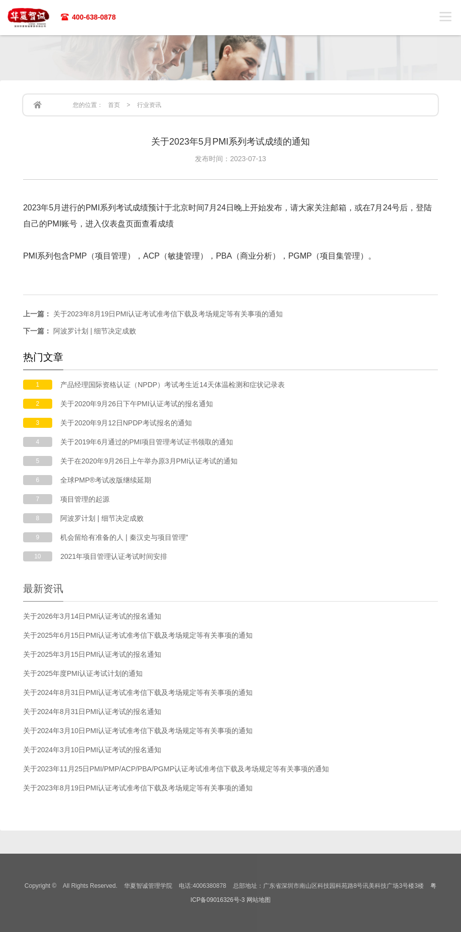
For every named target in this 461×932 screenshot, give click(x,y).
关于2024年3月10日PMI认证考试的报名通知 (92, 750)
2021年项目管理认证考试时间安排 (113, 556)
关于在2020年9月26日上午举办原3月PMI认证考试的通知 (149, 461)
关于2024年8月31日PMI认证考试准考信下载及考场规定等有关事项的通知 (138, 692)
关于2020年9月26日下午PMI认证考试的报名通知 (136, 404)
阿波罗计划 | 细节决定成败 (79, 331)
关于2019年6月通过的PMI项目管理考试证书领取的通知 (146, 442)
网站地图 (259, 899)
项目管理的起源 (84, 499)
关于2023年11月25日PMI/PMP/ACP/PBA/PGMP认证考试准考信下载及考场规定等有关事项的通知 (176, 769)
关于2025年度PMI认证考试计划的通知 (83, 673)
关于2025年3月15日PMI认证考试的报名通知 (92, 654)
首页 (114, 104)
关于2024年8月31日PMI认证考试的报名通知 (92, 712)
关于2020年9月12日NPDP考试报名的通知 (125, 423)
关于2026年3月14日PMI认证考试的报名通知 (92, 616)
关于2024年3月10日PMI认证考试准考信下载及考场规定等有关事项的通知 (138, 731)
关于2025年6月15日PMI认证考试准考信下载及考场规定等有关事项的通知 (138, 635)
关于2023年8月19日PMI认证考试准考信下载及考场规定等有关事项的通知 (153, 314)
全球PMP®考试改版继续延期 (105, 480)
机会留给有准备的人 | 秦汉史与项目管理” (124, 537)
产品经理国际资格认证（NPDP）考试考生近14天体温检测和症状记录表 (172, 385)
